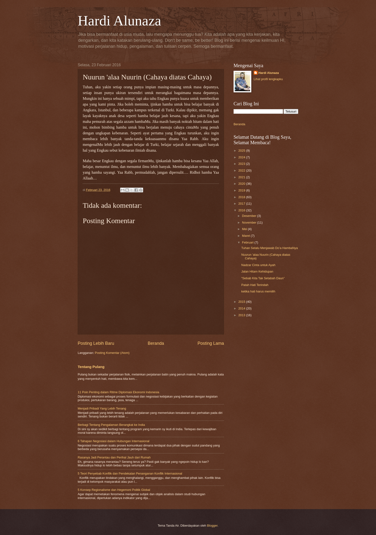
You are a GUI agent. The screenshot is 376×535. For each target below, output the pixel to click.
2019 (242, 190)
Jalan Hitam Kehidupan (257, 271)
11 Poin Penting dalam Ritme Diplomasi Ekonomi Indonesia (118, 392)
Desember (249, 216)
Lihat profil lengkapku (268, 79)
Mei (245, 229)
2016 (242, 210)
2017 (242, 203)
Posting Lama (211, 343)
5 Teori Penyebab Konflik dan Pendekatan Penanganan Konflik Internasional (130, 473)
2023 (242, 164)
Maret (246, 236)
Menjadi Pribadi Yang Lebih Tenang (102, 408)
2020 (242, 183)
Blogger (212, 525)
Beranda (156, 343)
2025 (242, 150)
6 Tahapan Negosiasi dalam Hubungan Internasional (113, 441)
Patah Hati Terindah (254, 285)
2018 (242, 197)
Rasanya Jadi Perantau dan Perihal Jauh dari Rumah (114, 457)
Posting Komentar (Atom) (112, 353)
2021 (242, 177)
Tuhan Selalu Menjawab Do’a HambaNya (269, 248)
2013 (242, 315)
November (249, 222)
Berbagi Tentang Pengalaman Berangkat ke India (111, 425)
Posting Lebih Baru (96, 343)
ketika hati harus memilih (258, 291)
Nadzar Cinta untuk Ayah (258, 265)
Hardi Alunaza (119, 21)
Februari (248, 242)
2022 (242, 170)
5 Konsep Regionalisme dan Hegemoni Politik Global (114, 490)
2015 (242, 301)
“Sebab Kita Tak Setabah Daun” (263, 278)
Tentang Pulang (91, 367)
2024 (242, 157)
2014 (242, 308)
